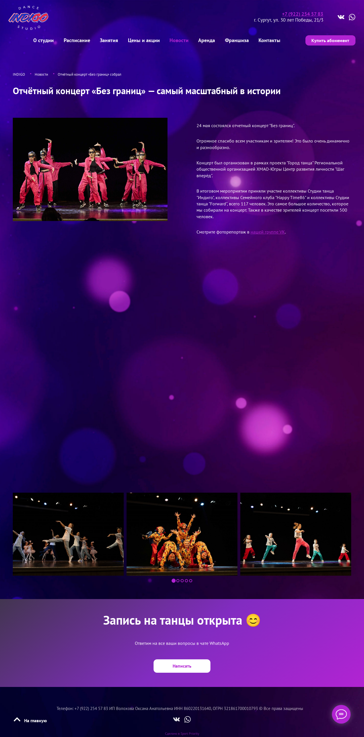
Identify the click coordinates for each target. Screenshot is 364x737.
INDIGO (19, 73)
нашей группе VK (268, 231)
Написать (182, 665)
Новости (41, 73)
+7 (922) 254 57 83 (302, 14)
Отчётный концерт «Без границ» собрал (89, 73)
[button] (173, 580)
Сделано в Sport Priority (182, 731)
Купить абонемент (329, 40)
